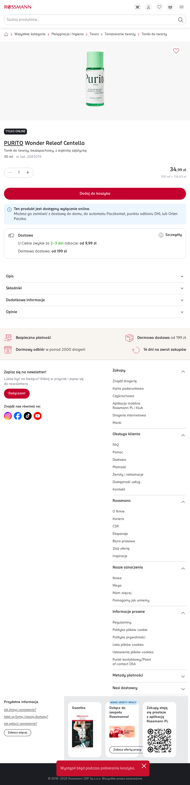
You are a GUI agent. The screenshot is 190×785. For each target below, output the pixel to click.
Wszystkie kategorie (30, 34)
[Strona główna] (6, 34)
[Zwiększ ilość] (28, 173)
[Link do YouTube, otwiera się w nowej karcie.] (38, 416)
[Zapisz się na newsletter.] (17, 394)
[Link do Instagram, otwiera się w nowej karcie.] (8, 416)
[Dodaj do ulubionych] (176, 51)
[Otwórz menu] (181, 7)
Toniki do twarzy (154, 34)
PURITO (13, 143)
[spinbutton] (19, 173)
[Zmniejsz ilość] (10, 173)
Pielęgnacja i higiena (67, 34)
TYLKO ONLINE (15, 131)
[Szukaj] (181, 19)
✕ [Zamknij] (143, 765)
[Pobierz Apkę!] (138, 7)
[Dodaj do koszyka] (95, 194)
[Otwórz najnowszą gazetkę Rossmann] (82, 731)
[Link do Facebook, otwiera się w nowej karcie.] (18, 416)
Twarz (94, 34)
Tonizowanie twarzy (120, 34)
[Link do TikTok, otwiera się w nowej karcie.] (28, 416)
